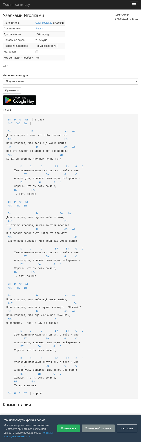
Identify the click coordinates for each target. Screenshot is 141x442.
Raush (39, 28)
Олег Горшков (43, 22)
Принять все (68, 428)
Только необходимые (98, 428)
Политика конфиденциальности (73, 409)
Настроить (127, 428)
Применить (12, 90)
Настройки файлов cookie (112, 409)
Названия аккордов (15, 75)
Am (20, 119)
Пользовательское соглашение (32, 409)
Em (9, 119)
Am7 (10, 123)
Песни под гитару (16, 5)
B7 (56, 164)
